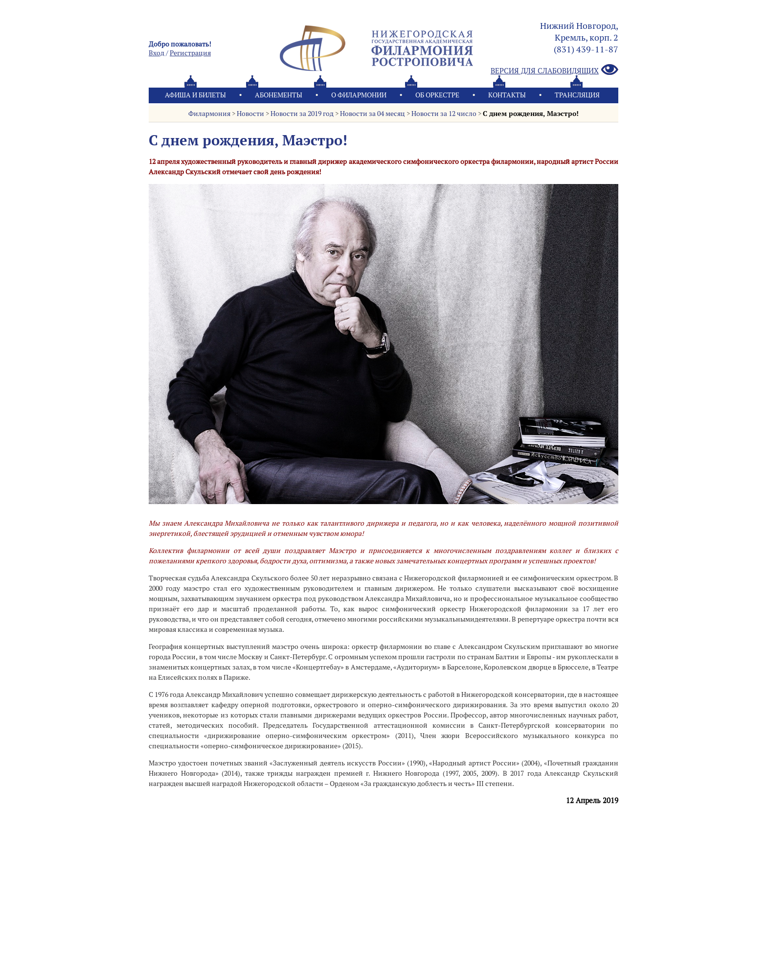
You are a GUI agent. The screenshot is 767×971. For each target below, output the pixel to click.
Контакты (507, 95)
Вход (156, 52)
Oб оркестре (437, 95)
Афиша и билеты (195, 95)
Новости (250, 113)
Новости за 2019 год (302, 113)
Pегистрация (190, 52)
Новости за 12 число (443, 113)
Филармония (209, 113)
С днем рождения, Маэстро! (531, 113)
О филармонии (358, 95)
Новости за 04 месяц (372, 113)
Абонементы (278, 95)
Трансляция (577, 95)
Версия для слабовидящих (554, 70)
